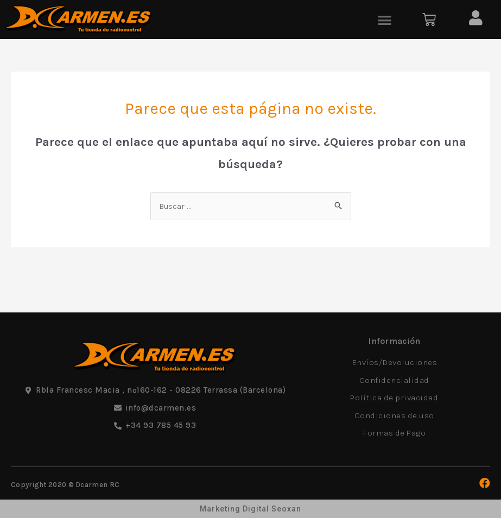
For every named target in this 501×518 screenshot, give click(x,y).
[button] (384, 20)
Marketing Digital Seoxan (250, 508)
